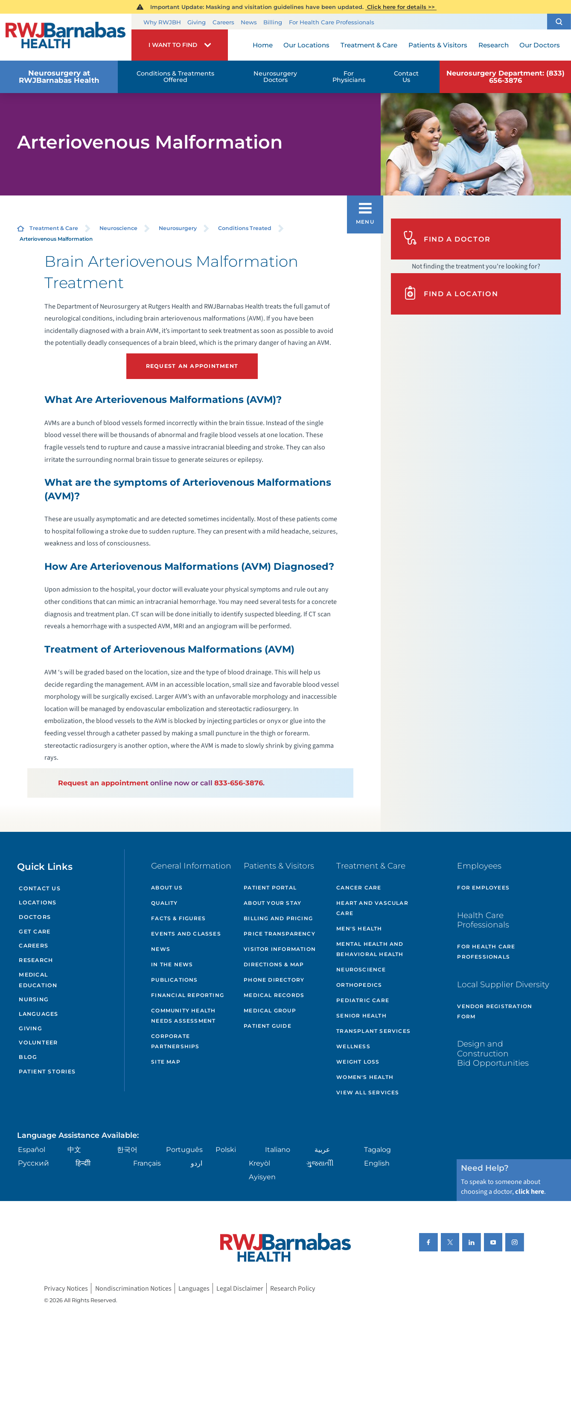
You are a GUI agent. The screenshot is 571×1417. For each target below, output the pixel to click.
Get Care (34, 931)
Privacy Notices (66, 1288)
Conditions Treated (244, 228)
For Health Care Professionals (331, 22)
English (377, 1163)
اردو (196, 1163)
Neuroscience (118, 228)
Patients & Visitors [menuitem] (437, 45)
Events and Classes (186, 933)
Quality (164, 903)
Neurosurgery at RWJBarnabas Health (59, 77)
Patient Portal (270, 887)
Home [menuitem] (263, 45)
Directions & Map (274, 964)
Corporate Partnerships (175, 1041)
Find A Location (450, 294)
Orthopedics (359, 985)
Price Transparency (279, 933)
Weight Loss (357, 1061)
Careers (223, 22)
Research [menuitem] (493, 45)
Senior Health (361, 1015)
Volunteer (38, 1042)
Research (36, 960)
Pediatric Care (362, 1000)
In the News (172, 964)
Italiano (277, 1149)
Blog (28, 1057)
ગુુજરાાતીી (320, 1163)
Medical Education (38, 979)
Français (147, 1163)
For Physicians (348, 76)
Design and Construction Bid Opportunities (493, 1053)
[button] (559, 21)
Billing (272, 22)
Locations (37, 902)
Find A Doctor (447, 239)
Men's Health (359, 928)
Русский (33, 1163)
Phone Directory (274, 980)
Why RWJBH (162, 22)
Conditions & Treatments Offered (175, 76)
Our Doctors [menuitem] (539, 45)
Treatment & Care (53, 228)
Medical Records (274, 995)
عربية (322, 1149)
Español (31, 1149)
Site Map (166, 1061)
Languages (38, 1014)
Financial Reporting (187, 995)
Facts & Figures (178, 918)
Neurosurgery (178, 228)
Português (184, 1149)
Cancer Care (358, 887)
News (249, 22)
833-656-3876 (238, 782)
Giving (196, 22)
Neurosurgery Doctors (275, 76)
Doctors (35, 917)
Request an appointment (103, 782)
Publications (174, 980)
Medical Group (270, 1010)
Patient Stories (47, 1071)
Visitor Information (280, 949)
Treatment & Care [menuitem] (369, 45)
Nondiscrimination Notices (133, 1288)
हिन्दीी (83, 1163)
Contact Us (406, 76)
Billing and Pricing (278, 918)
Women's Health (364, 1077)
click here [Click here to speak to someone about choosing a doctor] (529, 1191)
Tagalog (377, 1149)
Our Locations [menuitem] (306, 45)
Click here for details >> (401, 6)
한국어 (127, 1149)
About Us (167, 887)
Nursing (34, 999)
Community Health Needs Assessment (183, 1015)
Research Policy (292, 1288)
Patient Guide (267, 1026)
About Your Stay (272, 903)
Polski (226, 1149)
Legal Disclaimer (239, 1288)
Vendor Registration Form (494, 1011)
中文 (74, 1149)
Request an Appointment (192, 366)
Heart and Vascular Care (372, 908)
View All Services (367, 1092)
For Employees (483, 887)
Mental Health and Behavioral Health (369, 949)
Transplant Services (373, 1031)
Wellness (353, 1046)
